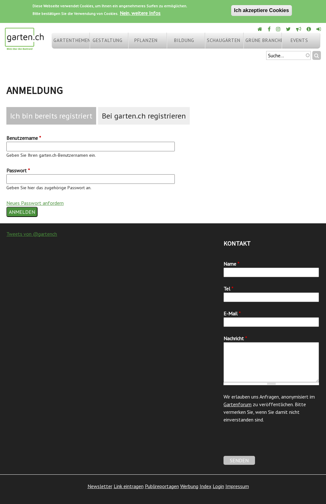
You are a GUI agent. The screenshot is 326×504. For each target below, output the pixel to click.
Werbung (189, 486)
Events (299, 40)
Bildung (184, 40)
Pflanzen (146, 40)
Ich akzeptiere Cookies (261, 10)
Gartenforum (237, 404)
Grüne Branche (263, 40)
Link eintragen (129, 486)
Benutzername (23, 138)
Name (231, 264)
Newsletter (100, 486)
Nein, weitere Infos (140, 13)
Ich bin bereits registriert (51, 116)
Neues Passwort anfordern (35, 203)
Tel (228, 288)
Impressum (237, 486)
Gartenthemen (71, 40)
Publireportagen (162, 486)
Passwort (18, 170)
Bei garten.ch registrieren (144, 116)
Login (218, 486)
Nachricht (235, 338)
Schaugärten (223, 40)
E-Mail (232, 313)
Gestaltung (108, 40)
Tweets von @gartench (31, 234)
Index (205, 486)
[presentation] (271, 443)
